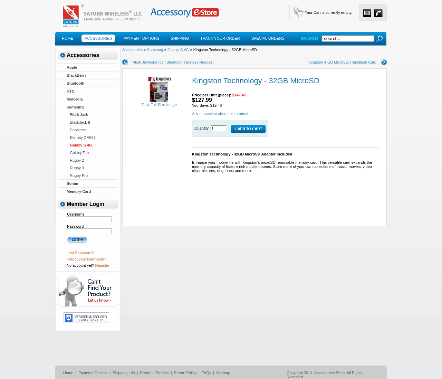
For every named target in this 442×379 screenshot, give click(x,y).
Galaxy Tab (78, 153)
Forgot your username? (86, 259)
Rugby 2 (75, 160)
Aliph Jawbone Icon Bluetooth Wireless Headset (173, 62)
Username (76, 214)
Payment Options (141, 38)
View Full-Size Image (159, 103)
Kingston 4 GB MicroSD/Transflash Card (342, 62)
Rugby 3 (75, 168)
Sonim (72, 183)
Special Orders (268, 38)
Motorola (75, 99)
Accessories (98, 38)
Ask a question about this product (220, 114)
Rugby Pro (77, 175)
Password (75, 226)
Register (102, 265)
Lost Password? (80, 253)
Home (67, 38)
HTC (71, 91)
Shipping (180, 38)
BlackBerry (77, 75)
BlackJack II (78, 122)
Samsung (75, 107)
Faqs (67, 49)
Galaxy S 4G (79, 145)
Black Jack (77, 115)
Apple (72, 67)
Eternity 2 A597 (81, 137)
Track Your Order (220, 38)
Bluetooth (75, 83)
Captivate (76, 130)
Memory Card (79, 191)
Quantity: (202, 128)
